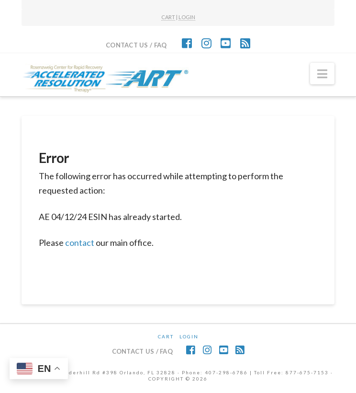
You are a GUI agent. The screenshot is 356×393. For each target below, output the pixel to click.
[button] (322, 74)
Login (189, 336)
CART (168, 17)
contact (79, 242)
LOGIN (186, 17)
